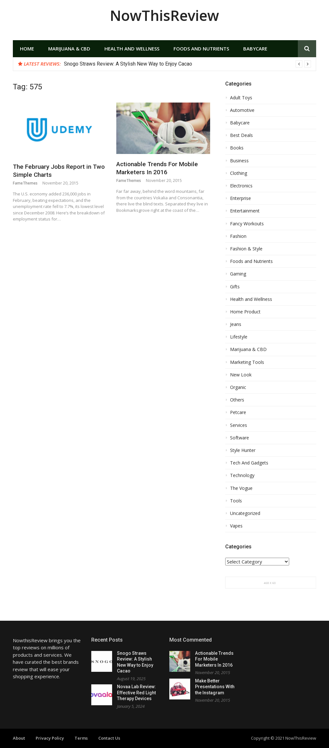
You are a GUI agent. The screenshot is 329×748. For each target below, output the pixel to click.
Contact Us (109, 738)
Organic (238, 387)
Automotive (242, 110)
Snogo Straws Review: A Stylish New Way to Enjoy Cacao (128, 64)
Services (238, 425)
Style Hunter (242, 450)
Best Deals (241, 135)
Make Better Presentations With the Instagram (215, 686)
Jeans (235, 324)
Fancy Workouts (247, 224)
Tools (236, 501)
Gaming (238, 274)
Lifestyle (238, 337)
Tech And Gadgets (249, 463)
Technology (242, 475)
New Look (241, 375)
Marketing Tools (247, 362)
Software (239, 438)
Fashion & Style (246, 249)
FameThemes (25, 183)
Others (237, 400)
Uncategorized (245, 513)
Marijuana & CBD (69, 48)
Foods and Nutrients (201, 48)
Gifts (235, 287)
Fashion (238, 236)
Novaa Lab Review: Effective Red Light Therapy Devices (136, 692)
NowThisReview (164, 15)
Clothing (238, 173)
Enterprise (240, 198)
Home (27, 48)
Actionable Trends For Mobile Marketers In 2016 (157, 168)
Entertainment (245, 211)
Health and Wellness (131, 48)
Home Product (245, 312)
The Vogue (241, 488)
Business (239, 161)
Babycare (255, 48)
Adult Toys (241, 98)
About (19, 738)
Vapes (236, 526)
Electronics (241, 186)
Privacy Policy (50, 738)
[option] (187, 64)
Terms (81, 738)
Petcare (238, 412)
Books (237, 148)
